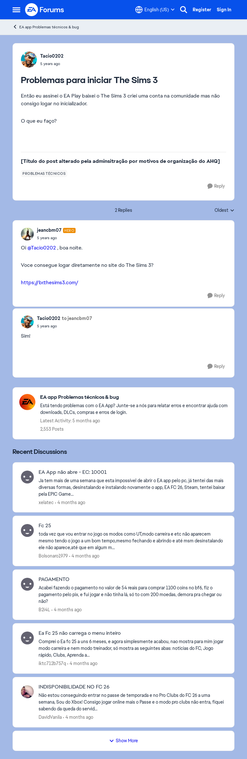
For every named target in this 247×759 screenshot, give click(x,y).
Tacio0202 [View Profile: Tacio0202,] (51, 56)
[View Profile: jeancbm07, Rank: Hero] (27, 234)
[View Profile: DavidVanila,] (27, 691)
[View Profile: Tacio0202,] (29, 60)
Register (202, 10)
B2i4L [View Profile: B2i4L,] (44, 610)
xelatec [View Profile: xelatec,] (46, 502)
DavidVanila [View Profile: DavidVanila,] (50, 717)
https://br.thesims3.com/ (49, 282)
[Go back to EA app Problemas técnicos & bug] (134, 397)
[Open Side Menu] (16, 9)
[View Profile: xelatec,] (27, 477)
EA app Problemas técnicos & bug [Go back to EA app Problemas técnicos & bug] (46, 27)
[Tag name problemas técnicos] (44, 173)
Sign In (224, 10)
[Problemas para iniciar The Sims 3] (56, 238)
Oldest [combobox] (224, 210)
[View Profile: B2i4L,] (27, 584)
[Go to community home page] (44, 9)
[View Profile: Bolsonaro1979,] (27, 530)
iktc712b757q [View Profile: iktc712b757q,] (52, 663)
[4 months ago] (70, 502)
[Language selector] (155, 9)
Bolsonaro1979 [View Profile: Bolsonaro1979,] (53, 556)
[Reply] (216, 186)
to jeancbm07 (77, 318)
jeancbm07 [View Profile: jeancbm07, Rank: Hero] (49, 230)
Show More (123, 741)
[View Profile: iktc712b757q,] (27, 638)
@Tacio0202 (41, 247)
